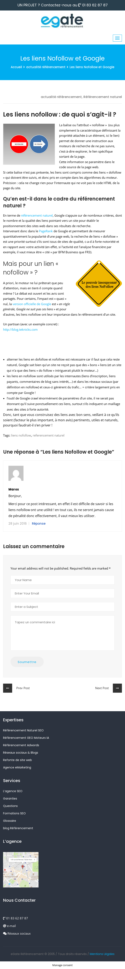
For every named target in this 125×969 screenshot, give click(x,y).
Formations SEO (14, 813)
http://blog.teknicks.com (20, 329)
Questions (10, 806)
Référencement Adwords (21, 745)
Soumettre (27, 662)
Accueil (16, 67)
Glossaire (9, 821)
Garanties (10, 798)
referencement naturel (48, 435)
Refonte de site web (17, 760)
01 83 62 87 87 (93, 5)
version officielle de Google (32, 304)
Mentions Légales (102, 954)
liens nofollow (21, 435)
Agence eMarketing (17, 767)
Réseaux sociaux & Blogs (20, 753)
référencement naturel (37, 215)
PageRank (46, 231)
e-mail (9, 926)
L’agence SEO (12, 791)
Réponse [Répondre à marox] (39, 523)
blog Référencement (18, 828)
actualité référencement (45, 67)
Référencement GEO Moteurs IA (26, 738)
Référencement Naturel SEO (23, 730)
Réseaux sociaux (17, 933)
